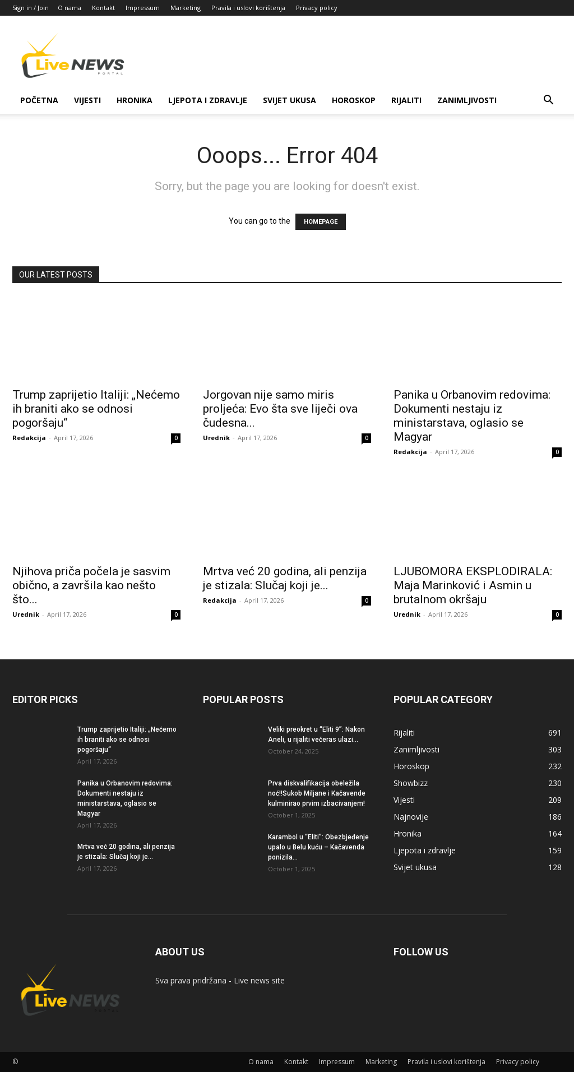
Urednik (216, 437)
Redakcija (29, 437)
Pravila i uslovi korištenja (248, 7)
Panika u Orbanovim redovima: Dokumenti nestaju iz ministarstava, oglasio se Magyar (472, 415)
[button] (548, 101)
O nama (69, 7)
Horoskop (354, 100)
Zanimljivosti (467, 100)
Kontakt (103, 7)
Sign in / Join (30, 7)
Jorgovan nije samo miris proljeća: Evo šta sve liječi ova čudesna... (280, 408)
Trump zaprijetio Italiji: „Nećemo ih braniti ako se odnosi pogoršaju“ (96, 408)
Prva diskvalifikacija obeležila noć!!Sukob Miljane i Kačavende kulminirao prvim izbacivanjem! (316, 793)
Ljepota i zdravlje (207, 100)
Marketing (185, 7)
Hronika (134, 100)
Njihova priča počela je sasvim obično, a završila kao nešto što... (91, 585)
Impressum (143, 7)
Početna (39, 100)
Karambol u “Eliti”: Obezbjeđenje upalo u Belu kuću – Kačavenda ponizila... (318, 847)
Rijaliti (406, 100)
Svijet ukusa (289, 100)
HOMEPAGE (320, 221)
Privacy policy (316, 7)
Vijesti (87, 100)
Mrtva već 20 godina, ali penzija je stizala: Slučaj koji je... (285, 578)
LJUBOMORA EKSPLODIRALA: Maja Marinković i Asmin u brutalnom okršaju (473, 585)
